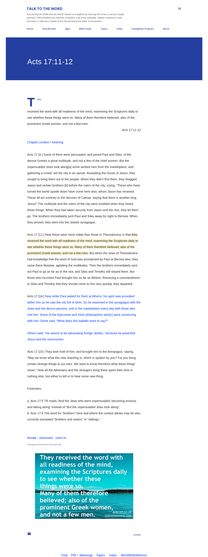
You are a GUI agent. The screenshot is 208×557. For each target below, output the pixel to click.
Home (30, 28)
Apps (67, 28)
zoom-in (60, 438)
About (166, 28)
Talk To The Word (44, 8)
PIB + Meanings (82, 555)
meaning (57, 142)
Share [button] (137, 535)
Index (119, 28)
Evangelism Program (143, 28)
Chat (64, 555)
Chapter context (38, 142)
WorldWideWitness (134, 555)
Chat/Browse (49, 28)
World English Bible (55, 444)
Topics (104, 28)
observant (46, 438)
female (32, 438)
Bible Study (85, 28)
